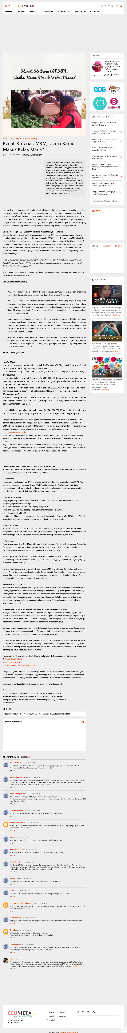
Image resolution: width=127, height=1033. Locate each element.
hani (11, 891)
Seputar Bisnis (80, 11)
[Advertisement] (63, 33)
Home (8, 11)
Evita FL (12, 959)
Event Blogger (64, 11)
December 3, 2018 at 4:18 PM (32, 777)
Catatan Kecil (47, 11)
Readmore (116, 315)
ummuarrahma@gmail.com (20, 903)
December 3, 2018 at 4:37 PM (32, 810)
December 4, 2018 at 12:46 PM (39, 903)
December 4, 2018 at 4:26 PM (30, 917)
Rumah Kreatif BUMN (13, 659)
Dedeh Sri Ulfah (15, 849)
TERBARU (96, 211)
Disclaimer (62, 1016)
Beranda (51, 1012)
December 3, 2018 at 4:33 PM (32, 794)
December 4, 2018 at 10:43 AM (21, 891)
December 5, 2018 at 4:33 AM (23, 959)
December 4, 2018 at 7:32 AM (28, 862)
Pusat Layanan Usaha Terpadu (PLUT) (20, 665)
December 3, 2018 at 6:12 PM (31, 822)
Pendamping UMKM (13, 662)
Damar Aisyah (15, 862)
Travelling (94, 11)
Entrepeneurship (31, 139)
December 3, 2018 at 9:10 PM (20, 837)
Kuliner (33, 11)
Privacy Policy (51, 1020)
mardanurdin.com (16, 823)
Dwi (11, 837)
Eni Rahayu (14, 944)
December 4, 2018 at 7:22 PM (23, 930)
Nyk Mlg (13, 930)
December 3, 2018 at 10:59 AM (28, 763)
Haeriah (13, 878)
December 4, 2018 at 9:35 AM (23, 878)
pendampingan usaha (17, 432)
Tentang (62, 1012)
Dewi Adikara (15, 763)
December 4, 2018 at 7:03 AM (29, 849)
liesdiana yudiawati (17, 810)
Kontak (51, 1016)
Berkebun (20, 11)
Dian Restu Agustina (17, 777)
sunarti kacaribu (16, 918)
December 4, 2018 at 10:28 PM (26, 944)
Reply (12, 771)
